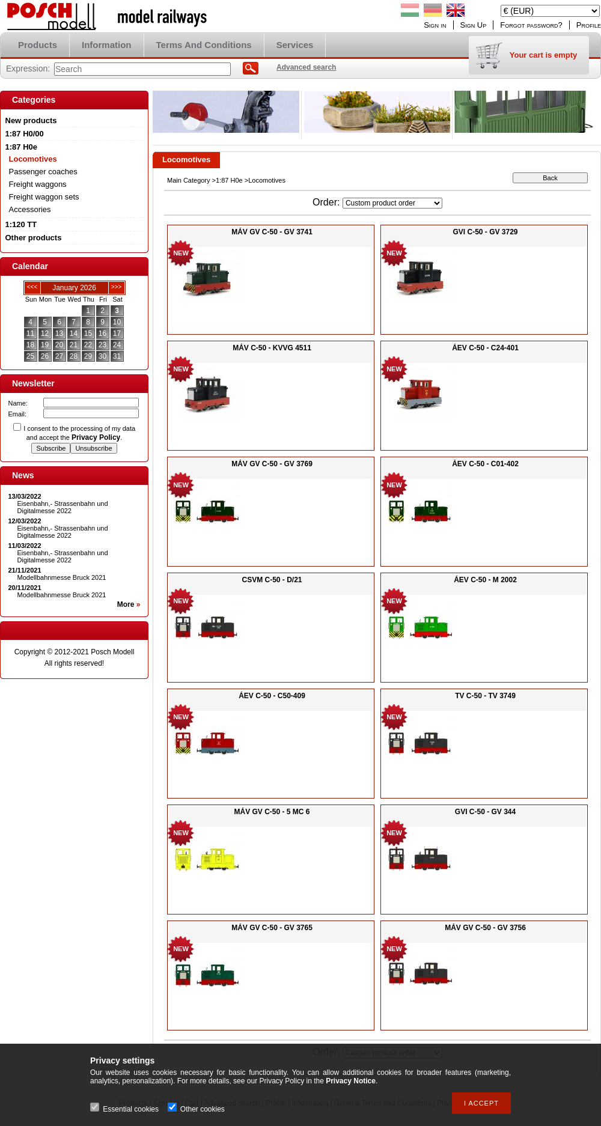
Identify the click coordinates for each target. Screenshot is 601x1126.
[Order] (392, 203)
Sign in (435, 24)
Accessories (30, 209)
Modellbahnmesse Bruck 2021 (61, 577)
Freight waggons (38, 184)
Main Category (188, 180)
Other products (33, 237)
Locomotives (33, 158)
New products (31, 120)
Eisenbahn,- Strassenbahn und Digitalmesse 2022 (62, 507)
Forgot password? (531, 24)
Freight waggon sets (44, 196)
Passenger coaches (43, 171)
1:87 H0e (229, 180)
